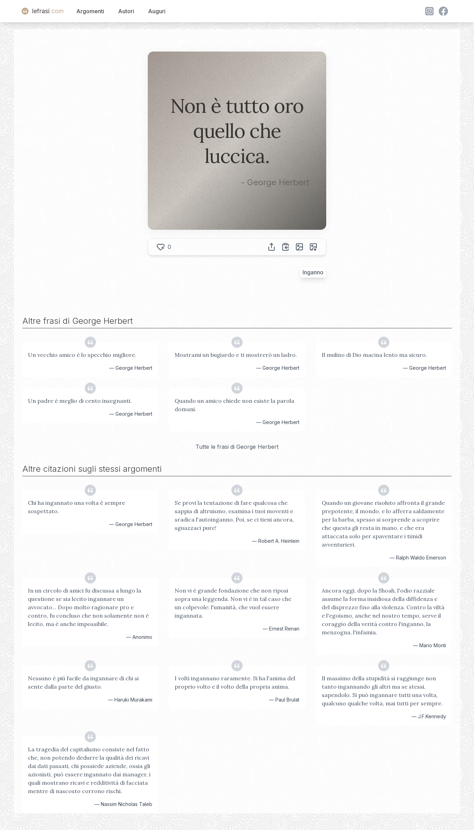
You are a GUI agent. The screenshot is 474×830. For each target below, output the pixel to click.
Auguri (157, 11)
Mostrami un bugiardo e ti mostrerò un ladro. (236, 354)
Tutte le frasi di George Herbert (237, 446)
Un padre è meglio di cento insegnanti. (80, 400)
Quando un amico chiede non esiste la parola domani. (234, 405)
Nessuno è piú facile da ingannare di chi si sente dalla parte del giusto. (83, 682)
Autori (126, 11)
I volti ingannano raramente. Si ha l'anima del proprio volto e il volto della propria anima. (235, 682)
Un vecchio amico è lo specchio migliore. (82, 354)
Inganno (313, 272)
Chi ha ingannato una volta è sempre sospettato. (76, 507)
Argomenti (90, 11)
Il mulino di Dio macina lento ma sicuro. (374, 354)
